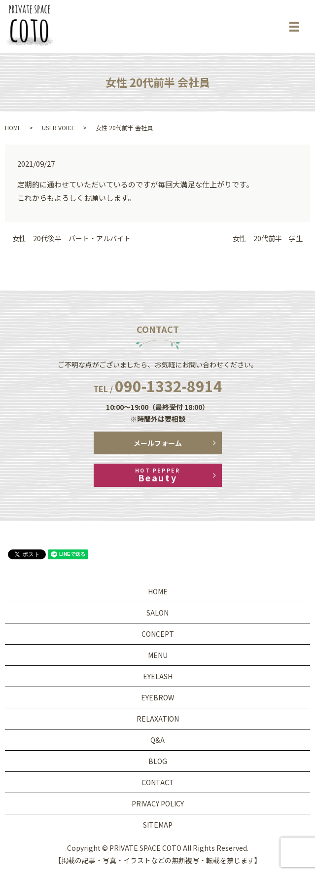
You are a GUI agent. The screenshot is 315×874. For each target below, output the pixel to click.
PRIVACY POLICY (158, 803)
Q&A (157, 740)
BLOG (157, 761)
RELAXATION (158, 719)
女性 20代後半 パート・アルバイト (71, 238)
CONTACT (157, 782)
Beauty (158, 475)
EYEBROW (157, 697)
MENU (158, 655)
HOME (13, 127)
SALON (157, 613)
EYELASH (158, 676)
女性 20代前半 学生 (268, 238)
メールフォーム (158, 443)
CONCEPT (157, 634)
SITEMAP (158, 825)
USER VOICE (58, 127)
